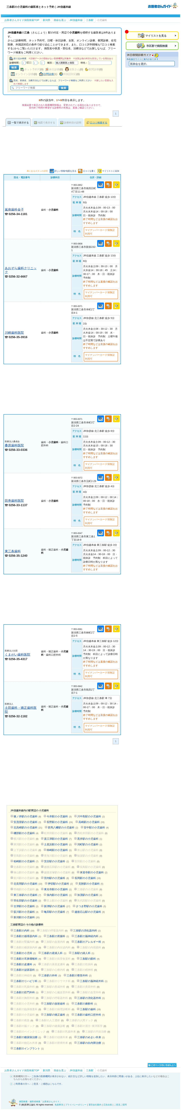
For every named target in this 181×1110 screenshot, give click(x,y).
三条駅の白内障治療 (91, 1042)
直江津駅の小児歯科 (58, 838)
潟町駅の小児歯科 (89, 844)
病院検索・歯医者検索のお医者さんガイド (163, 5)
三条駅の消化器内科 (87, 930)
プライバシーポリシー (75, 1104)
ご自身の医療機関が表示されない (48, 1076)
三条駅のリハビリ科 (27, 981)
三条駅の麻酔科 (86, 1003)
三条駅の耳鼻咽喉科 (27, 958)
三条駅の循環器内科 (27, 936)
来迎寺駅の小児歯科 (93, 872)
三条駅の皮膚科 (25, 964)
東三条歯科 (13, 551)
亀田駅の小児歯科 (56, 911)
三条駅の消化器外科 (91, 997)
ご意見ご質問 (120, 1104)
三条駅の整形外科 (79, 975)
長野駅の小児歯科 (60, 821)
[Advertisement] (62, 389)
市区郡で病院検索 (157, 45)
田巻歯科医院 (14, 500)
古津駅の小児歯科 (26, 906)
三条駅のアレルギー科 (90, 941)
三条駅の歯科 (90, 1009)
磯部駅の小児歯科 (26, 833)
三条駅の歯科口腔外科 (90, 1014)
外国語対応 (69, 74)
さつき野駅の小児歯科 (91, 906)
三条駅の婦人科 (83, 953)
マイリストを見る (156, 35)
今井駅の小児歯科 (59, 816)
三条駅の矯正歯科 (56, 1014)
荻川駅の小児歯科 (26, 911)
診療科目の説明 (72, 122)
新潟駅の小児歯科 (27, 917)
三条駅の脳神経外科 (93, 981)
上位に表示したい (144, 1076)
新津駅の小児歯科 (57, 906)
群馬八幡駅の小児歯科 (63, 827)
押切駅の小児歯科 (60, 883)
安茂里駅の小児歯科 (27, 821)
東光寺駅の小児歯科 (58, 889)
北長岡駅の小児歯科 (28, 883)
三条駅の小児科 (25, 953)
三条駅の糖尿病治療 (27, 1037)
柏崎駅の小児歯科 (26, 861)
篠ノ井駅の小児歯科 (27, 816)
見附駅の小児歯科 (90, 883)
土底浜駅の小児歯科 (58, 844)
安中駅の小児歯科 (96, 827)
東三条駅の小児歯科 (27, 894)
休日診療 (54, 69)
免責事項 (59, 1104)
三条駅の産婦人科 (53, 953)
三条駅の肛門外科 (26, 992)
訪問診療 (48, 74)
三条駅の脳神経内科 (88, 936)
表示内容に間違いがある (120, 1076)
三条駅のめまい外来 (91, 1037)
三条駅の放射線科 (56, 1003)
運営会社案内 (95, 1104)
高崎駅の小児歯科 (91, 821)
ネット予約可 (32, 69)
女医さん (74, 69)
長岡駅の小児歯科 (88, 877)
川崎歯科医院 (14, 332)
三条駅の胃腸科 (58, 936)
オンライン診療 (24, 74)
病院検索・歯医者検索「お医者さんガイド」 (40, 1101)
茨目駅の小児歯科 (56, 861)
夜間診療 (94, 69)
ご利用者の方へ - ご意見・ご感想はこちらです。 (38, 1084)
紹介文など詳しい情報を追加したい (86, 1076)
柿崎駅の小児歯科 (59, 849)
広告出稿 (107, 1104)
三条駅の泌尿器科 (26, 969)
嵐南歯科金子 (14, 209)
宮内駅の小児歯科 (56, 877)
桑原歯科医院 (14, 445)
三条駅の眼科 (90, 958)
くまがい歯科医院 (17, 654)
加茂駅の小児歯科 (89, 894)
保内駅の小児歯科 (59, 894)
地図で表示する (46, 122)
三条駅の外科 (51, 975)
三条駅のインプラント (29, 1048)
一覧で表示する (20, 122)
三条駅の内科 (24, 930)
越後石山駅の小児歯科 (90, 911)
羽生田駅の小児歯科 (27, 900)
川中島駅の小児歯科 (91, 816)
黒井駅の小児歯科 (89, 838)
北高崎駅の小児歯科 (28, 827)
